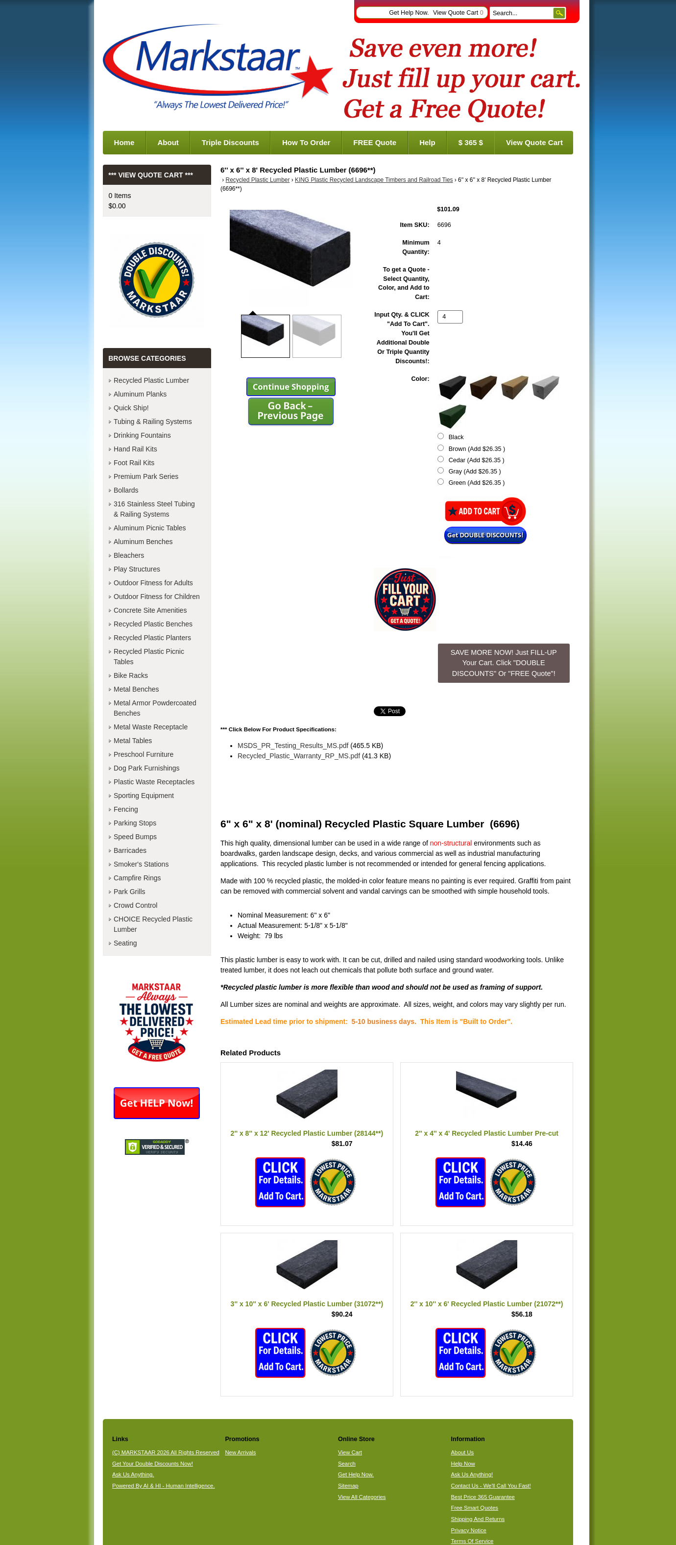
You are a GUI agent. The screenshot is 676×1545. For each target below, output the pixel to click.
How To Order (306, 142)
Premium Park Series (146, 476)
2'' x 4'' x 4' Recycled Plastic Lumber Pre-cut (486, 1133)
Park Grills (129, 892)
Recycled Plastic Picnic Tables (149, 657)
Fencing (126, 809)
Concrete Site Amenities (150, 610)
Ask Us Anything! (472, 1474)
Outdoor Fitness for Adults (153, 583)
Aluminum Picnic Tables (150, 528)
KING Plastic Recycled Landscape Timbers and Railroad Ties (374, 179)
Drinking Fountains (142, 435)
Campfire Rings (137, 878)
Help (427, 142)
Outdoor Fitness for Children (157, 596)
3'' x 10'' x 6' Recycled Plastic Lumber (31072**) (307, 1304)
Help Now (463, 1464)
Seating (125, 943)
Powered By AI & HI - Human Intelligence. (163, 1486)
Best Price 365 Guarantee (483, 1497)
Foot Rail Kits (134, 463)
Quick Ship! (131, 408)
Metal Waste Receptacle (151, 727)
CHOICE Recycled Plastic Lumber (153, 924)
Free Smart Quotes (474, 1508)
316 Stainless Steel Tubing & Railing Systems (154, 509)
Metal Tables (133, 741)
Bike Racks (131, 675)
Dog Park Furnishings (147, 768)
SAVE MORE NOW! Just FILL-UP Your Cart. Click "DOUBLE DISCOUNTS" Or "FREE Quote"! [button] (504, 662)
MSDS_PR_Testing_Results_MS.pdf (293, 745)
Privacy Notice (468, 1530)
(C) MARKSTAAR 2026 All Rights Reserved (165, 1452)
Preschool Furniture (143, 754)
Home (124, 142)
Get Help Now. (409, 12)
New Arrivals (240, 1452)
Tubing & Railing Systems (153, 421)
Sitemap (348, 1486)
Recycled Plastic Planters (152, 638)
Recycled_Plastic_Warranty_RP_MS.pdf (299, 756)
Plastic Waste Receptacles (154, 782)
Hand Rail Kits (135, 449)
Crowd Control (135, 905)
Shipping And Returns (478, 1519)
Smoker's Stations (141, 864)
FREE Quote (374, 142)
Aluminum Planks (140, 394)
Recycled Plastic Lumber (258, 179)
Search (347, 1464)
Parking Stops (135, 823)
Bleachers (129, 555)
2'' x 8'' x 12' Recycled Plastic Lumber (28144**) (307, 1133)
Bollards (126, 490)
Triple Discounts (230, 142)
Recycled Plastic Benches (153, 624)
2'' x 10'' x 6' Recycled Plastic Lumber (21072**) (486, 1304)
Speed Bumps (135, 837)
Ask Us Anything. (133, 1474)
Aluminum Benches (143, 542)
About (167, 142)
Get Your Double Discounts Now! (152, 1464)
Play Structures (137, 569)
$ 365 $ (471, 142)
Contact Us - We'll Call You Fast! (491, 1486)
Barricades (130, 850)
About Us (462, 1452)
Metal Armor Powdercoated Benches (155, 708)
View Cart (350, 1452)
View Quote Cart (458, 12)
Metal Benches (136, 689)
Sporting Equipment (144, 795)
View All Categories (362, 1497)
